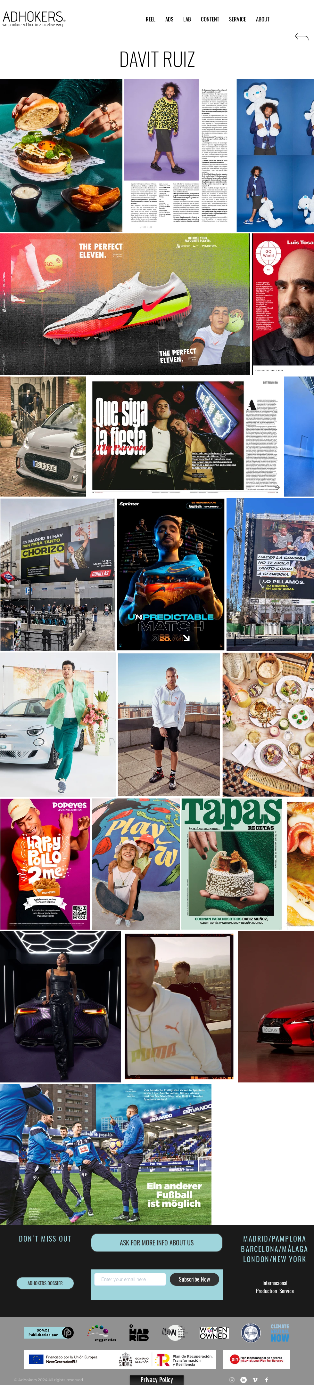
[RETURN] (301, 39)
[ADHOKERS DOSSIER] (45, 1283)
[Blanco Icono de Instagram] (232, 1380)
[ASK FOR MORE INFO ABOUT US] (157, 1242)
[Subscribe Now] (194, 1279)
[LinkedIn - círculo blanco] (243, 1380)
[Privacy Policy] (157, 1380)
